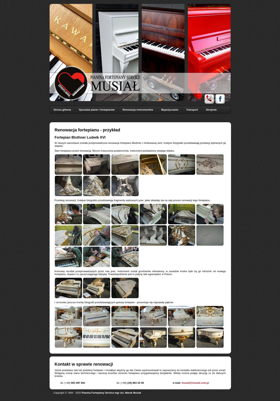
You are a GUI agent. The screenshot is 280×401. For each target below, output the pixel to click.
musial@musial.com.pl (195, 382)
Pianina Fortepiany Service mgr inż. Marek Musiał (111, 392)
